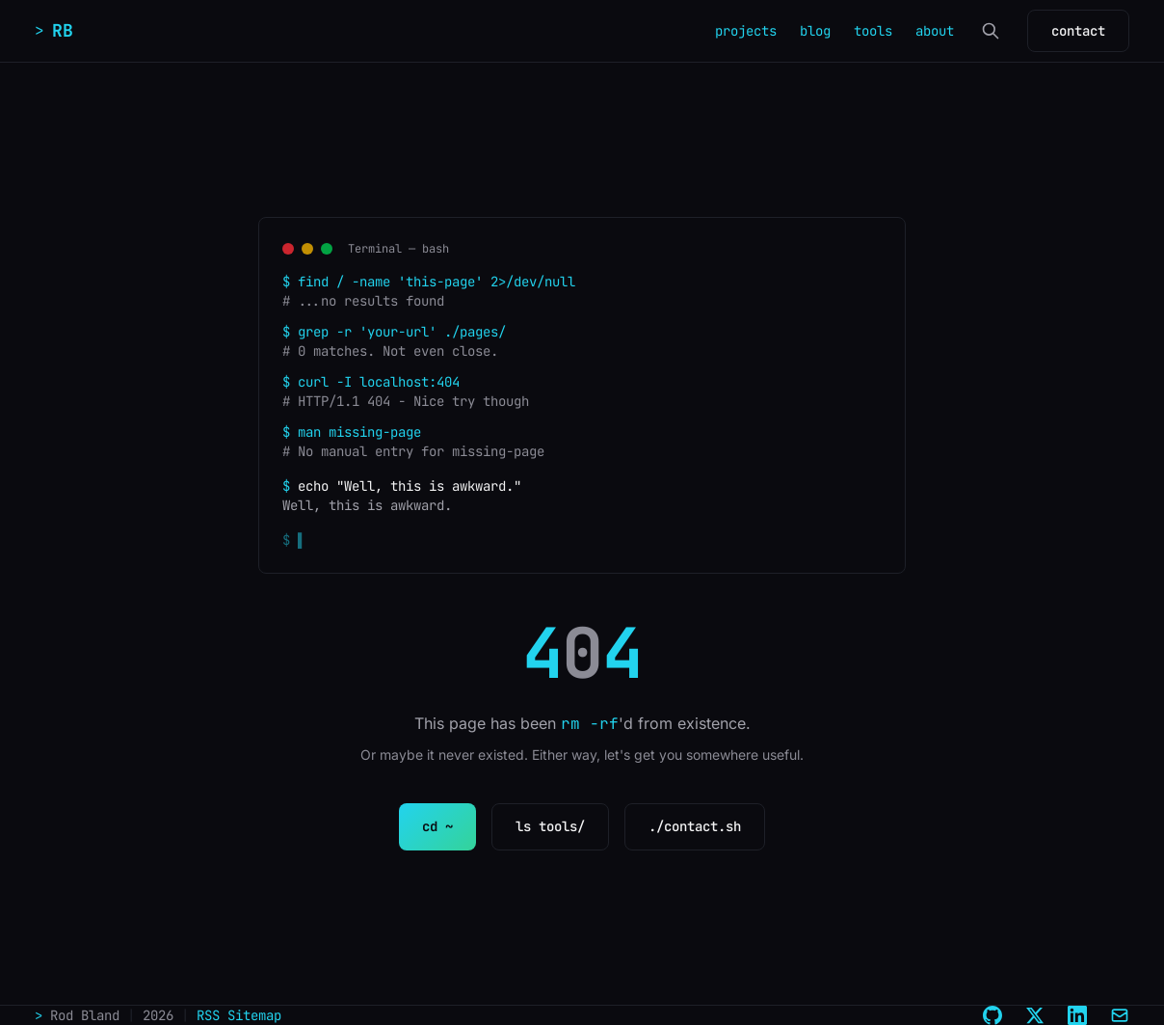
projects (746, 31)
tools (873, 31)
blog (815, 31)
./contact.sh (694, 826)
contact (1078, 31)
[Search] (990, 30)
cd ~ (437, 826)
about (934, 31)
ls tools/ (550, 826)
